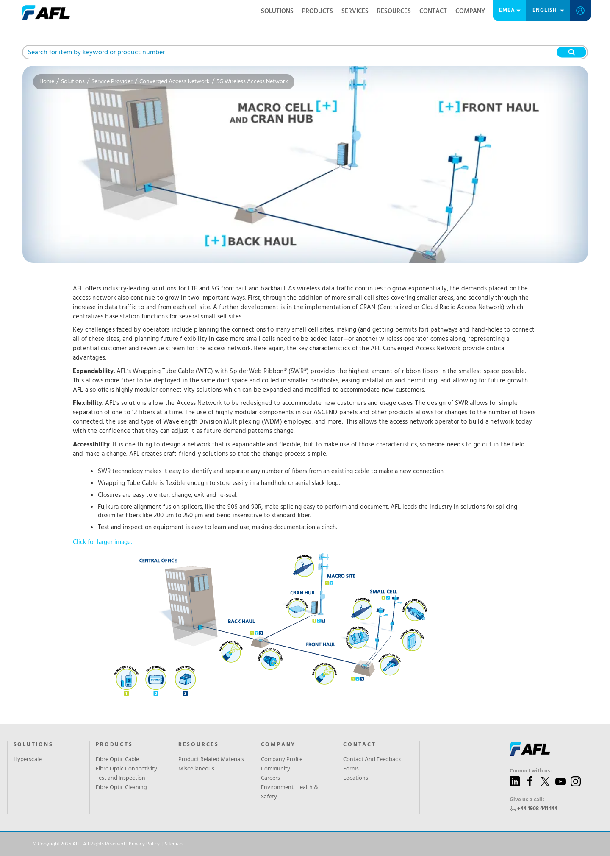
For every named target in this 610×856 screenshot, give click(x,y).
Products (317, 11)
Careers (270, 778)
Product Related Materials (211, 759)
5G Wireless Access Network (252, 81)
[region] (305, 844)
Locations (355, 778)
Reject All (468, 844)
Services (355, 11)
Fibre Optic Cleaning (121, 787)
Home (46, 81)
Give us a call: (527, 800)
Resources (394, 11)
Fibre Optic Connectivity (126, 769)
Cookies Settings (410, 844)
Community (275, 769)
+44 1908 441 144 (537, 808)
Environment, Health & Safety (289, 792)
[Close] (596, 843)
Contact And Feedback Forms (372, 764)
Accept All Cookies (525, 844)
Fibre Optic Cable (117, 759)
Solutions (277, 11)
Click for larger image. (275, 620)
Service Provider (112, 81)
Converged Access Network (174, 81)
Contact (433, 11)
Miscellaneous (196, 769)
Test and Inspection (120, 778)
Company (470, 11)
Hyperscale (28, 759)
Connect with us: (531, 771)
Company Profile (281, 759)
